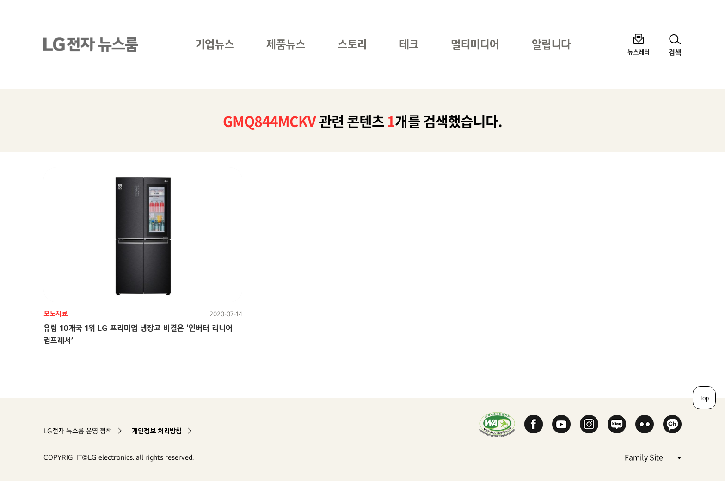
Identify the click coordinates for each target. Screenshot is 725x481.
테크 (408, 44)
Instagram (589, 424)
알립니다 (551, 44)
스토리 (352, 44)
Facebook (533, 424)
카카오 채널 (672, 424)
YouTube (561, 424)
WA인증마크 (497, 424)
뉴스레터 (638, 52)
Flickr (644, 424)
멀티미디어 (475, 44)
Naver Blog (617, 424)
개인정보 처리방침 (157, 430)
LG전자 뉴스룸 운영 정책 (77, 430)
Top (704, 398)
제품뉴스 (285, 44)
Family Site (653, 457)
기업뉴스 (214, 44)
